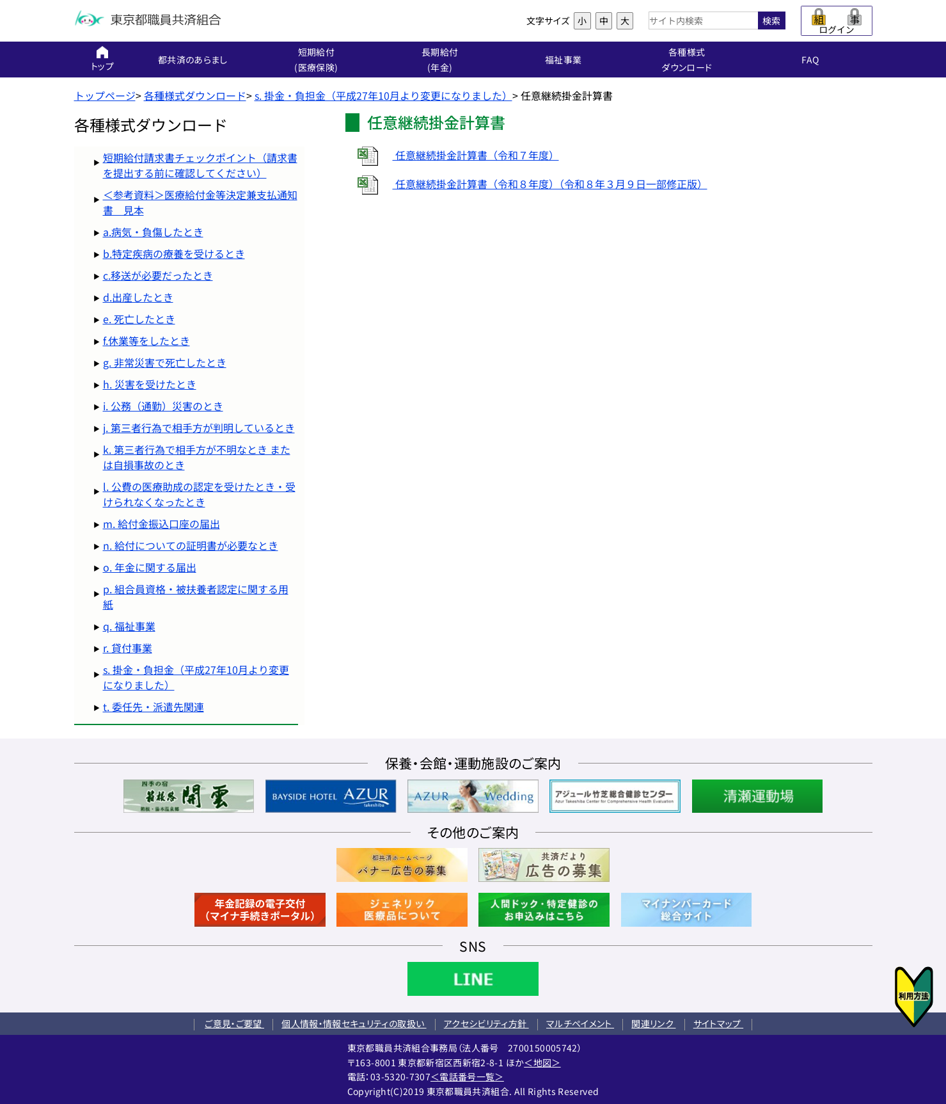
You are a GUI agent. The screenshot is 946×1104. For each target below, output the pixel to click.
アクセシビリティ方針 (486, 1023)
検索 (771, 20)
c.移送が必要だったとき (158, 275)
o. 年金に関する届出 (149, 567)
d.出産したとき (138, 297)
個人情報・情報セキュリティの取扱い (353, 1023)
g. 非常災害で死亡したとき (164, 362)
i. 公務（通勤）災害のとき (163, 405)
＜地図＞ (542, 1062)
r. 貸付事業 (127, 647)
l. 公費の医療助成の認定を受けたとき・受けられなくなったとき (199, 494)
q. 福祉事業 (129, 626)
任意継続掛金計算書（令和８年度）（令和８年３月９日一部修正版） (526, 183)
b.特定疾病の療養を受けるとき (174, 253)
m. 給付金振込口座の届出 (161, 523)
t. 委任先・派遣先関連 (153, 706)
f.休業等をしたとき (146, 340)
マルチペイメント (580, 1023)
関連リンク (653, 1023)
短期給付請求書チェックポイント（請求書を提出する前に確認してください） (200, 165)
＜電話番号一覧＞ (467, 1076)
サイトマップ (718, 1023)
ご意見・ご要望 (234, 1023)
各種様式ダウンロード (195, 95)
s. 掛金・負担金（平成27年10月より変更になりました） (383, 95)
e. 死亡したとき (139, 318)
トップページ (105, 95)
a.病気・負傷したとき (153, 231)
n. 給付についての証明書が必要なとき (190, 545)
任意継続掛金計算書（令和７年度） (452, 155)
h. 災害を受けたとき (149, 384)
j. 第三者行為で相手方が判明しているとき (199, 427)
